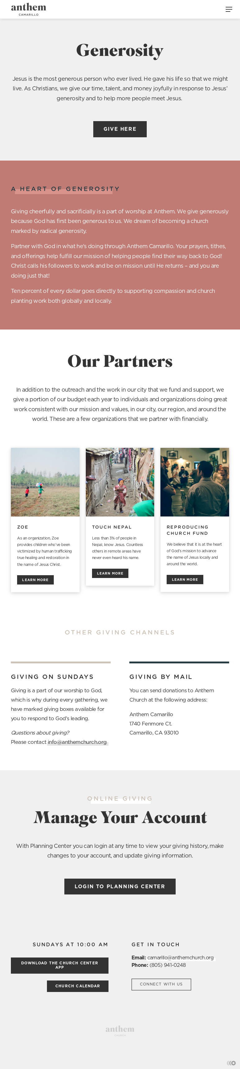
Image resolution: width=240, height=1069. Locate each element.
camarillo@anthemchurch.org (180, 957)
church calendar (77, 986)
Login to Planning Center (120, 886)
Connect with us (161, 984)
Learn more (35, 580)
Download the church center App (59, 965)
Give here (120, 129)
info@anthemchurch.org (77, 742)
